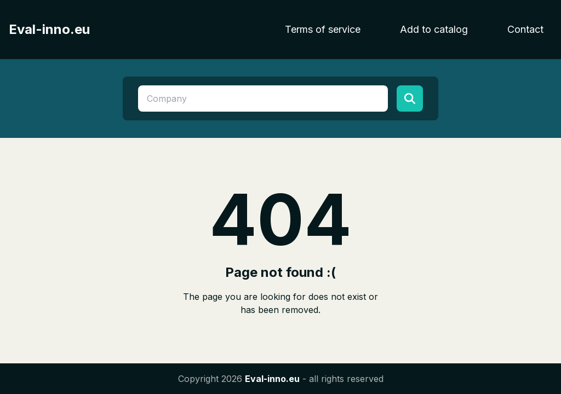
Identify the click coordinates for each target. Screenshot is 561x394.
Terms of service (322, 29)
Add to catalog (434, 29)
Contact (525, 29)
